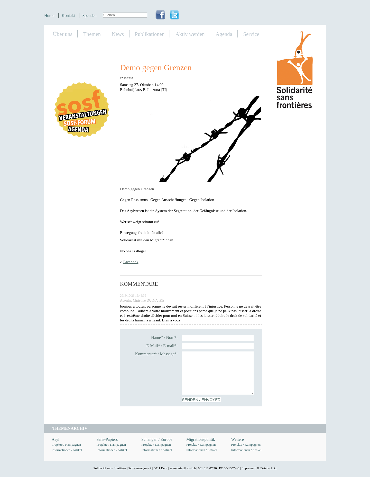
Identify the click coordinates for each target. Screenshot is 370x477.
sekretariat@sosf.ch (183, 468)
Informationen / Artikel (67, 450)
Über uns (62, 34)
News (118, 34)
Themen (92, 34)
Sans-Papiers (107, 439)
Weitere (237, 439)
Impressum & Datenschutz (259, 468)
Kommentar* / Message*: (156, 354)
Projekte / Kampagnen (66, 444)
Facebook (130, 262)
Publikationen (150, 34)
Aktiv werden (190, 34)
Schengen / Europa (156, 439)
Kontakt (68, 15)
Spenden (89, 15)
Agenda (224, 34)
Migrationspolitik (200, 439)
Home (49, 15)
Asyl (55, 439)
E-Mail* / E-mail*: (162, 346)
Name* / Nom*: (164, 337)
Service (251, 34)
